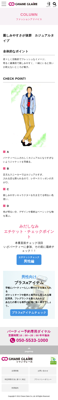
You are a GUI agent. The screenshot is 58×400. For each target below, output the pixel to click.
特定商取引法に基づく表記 (15, 379)
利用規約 (15, 388)
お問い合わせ (43, 371)
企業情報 (15, 371)
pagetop (29, 351)
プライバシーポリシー (42, 379)
